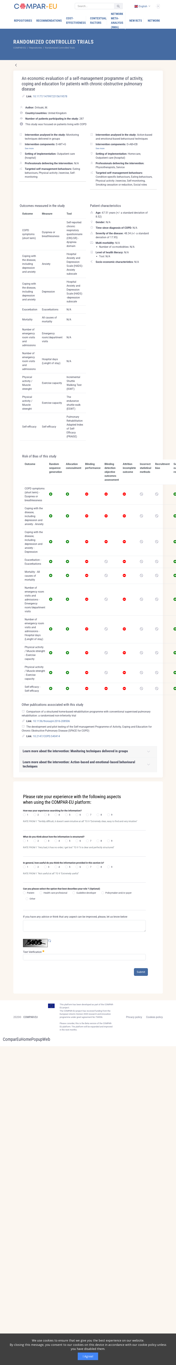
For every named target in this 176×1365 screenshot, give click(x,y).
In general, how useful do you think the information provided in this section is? (63, 862)
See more (29, 148)
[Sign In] (157, 6)
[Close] (158, 784)
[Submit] (118, 6)
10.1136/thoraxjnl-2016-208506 (51, 721)
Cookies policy (154, 1017)
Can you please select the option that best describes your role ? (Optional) (61, 888)
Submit (141, 972)
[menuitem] (23, 20)
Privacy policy (134, 1017)
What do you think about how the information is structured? (53, 836)
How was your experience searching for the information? (52, 810)
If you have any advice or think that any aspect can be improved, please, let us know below (75, 916)
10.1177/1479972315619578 (50, 96)
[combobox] (142, 6)
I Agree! (88, 1356)
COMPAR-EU (30, 1017)
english (140, 6)
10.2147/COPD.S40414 (46, 736)
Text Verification (33, 952)
